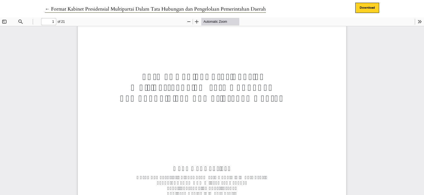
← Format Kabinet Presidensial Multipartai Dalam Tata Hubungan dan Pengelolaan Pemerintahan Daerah (155, 9)
